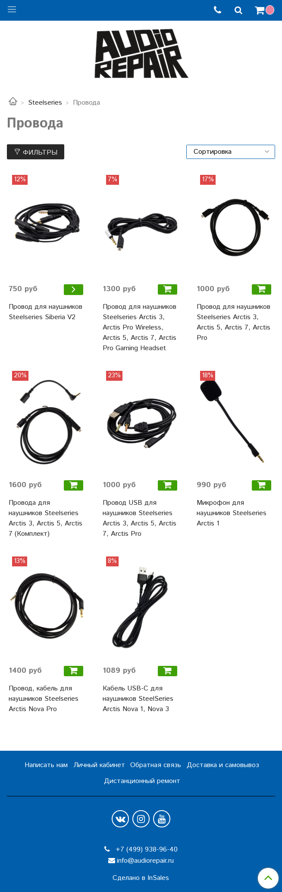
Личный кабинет (99, 765)
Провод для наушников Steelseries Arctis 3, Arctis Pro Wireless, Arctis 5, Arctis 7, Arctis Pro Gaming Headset (139, 327)
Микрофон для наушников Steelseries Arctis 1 (231, 513)
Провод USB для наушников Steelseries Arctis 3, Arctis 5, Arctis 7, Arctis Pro (139, 518)
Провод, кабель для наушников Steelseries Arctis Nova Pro (43, 699)
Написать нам (46, 765)
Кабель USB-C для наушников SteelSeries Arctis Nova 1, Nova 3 (138, 699)
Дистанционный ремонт (142, 781)
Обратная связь (155, 765)
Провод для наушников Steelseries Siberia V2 (45, 312)
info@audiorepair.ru (145, 861)
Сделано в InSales (141, 878)
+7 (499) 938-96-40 (145, 850)
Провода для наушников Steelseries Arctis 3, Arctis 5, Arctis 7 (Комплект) (45, 518)
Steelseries (45, 103)
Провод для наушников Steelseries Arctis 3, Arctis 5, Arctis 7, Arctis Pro (233, 322)
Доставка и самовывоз (223, 765)
